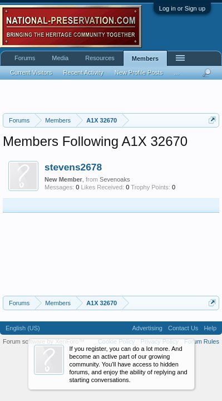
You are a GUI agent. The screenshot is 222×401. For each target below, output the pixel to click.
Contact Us (183, 328)
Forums (24, 58)
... (176, 72)
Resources (100, 58)
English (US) (23, 328)
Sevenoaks (115, 179)
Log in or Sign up (182, 8)
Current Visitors (31, 72)
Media (60, 58)
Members (145, 58)
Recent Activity (83, 72)
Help (210, 328)
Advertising (147, 328)
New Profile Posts (139, 72)
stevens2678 (73, 167)
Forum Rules (201, 341)
